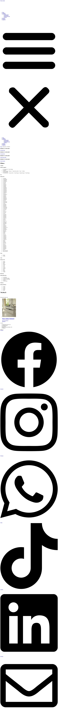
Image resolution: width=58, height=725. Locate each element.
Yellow (4, 271)
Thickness (1, 282)
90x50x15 (4, 246)
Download (3, 144)
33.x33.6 (4, 212)
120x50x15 (5, 189)
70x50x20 (4, 237)
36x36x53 (4, 217)
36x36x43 (4, 216)
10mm (4, 286)
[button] (29, 79)
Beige (4, 261)
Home (3, 12)
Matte (4, 255)
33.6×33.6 (4, 211)
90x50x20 (4, 247)
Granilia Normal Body (6, 279)
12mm (4, 287)
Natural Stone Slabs (7, 16)
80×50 (4, 240)
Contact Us (4, 19)
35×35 (4, 213)
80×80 (4, 241)
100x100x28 (5, 179)
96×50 (4, 249)
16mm (4, 288)
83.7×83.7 (4, 243)
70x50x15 (4, 236)
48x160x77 (5, 223)
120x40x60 (5, 187)
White (4, 270)
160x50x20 (5, 198)
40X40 (4, 219)
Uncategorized (5, 169)
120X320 (4, 186)
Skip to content (2, 0)
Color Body (5, 277)
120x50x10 (5, 188)
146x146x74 (5, 194)
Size (1, 174)
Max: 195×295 (5, 250)
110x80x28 (5, 180)
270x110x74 (5, 207)
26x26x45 (4, 204)
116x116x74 (5, 181)
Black (4, 262)
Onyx (20, 171)
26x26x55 (4, 206)
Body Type (2, 273)
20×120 (4, 200)
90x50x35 (4, 248)
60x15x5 (4, 230)
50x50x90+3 (5, 229)
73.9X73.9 (4, 239)
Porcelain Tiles (6, 15)
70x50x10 (4, 235)
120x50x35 (5, 191)
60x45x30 (4, 231)
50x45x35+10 (5, 227)
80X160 (4, 242)
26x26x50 (4, 205)
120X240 (4, 185)
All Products (4, 139)
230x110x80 (5, 202)
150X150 (4, 195)
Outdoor (23, 171)
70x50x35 (4, 238)
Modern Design (5, 171)
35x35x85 (4, 214)
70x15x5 (4, 234)
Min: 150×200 (5, 251)
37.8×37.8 (4, 218)
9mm (4, 290)
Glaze (1, 253)
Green (4, 267)
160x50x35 (5, 199)
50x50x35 (4, 228)
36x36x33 (4, 215)
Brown (4, 264)
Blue (4, 263)
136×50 (4, 193)
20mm (4, 289)
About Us (3, 18)
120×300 (4, 182)
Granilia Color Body (6, 278)
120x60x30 (5, 192)
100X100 (4, 178)
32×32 (4, 210)
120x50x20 (5, 190)
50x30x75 (4, 225)
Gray (4, 266)
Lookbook (3, 13)
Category (1, 165)
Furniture (5, 17)
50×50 (4, 224)
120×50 (4, 183)
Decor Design (11, 169)
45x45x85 (4, 222)
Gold (4, 265)
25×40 (4, 203)
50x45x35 (4, 226)
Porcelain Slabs (6, 14)
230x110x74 (5, 201)
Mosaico (10, 171)
